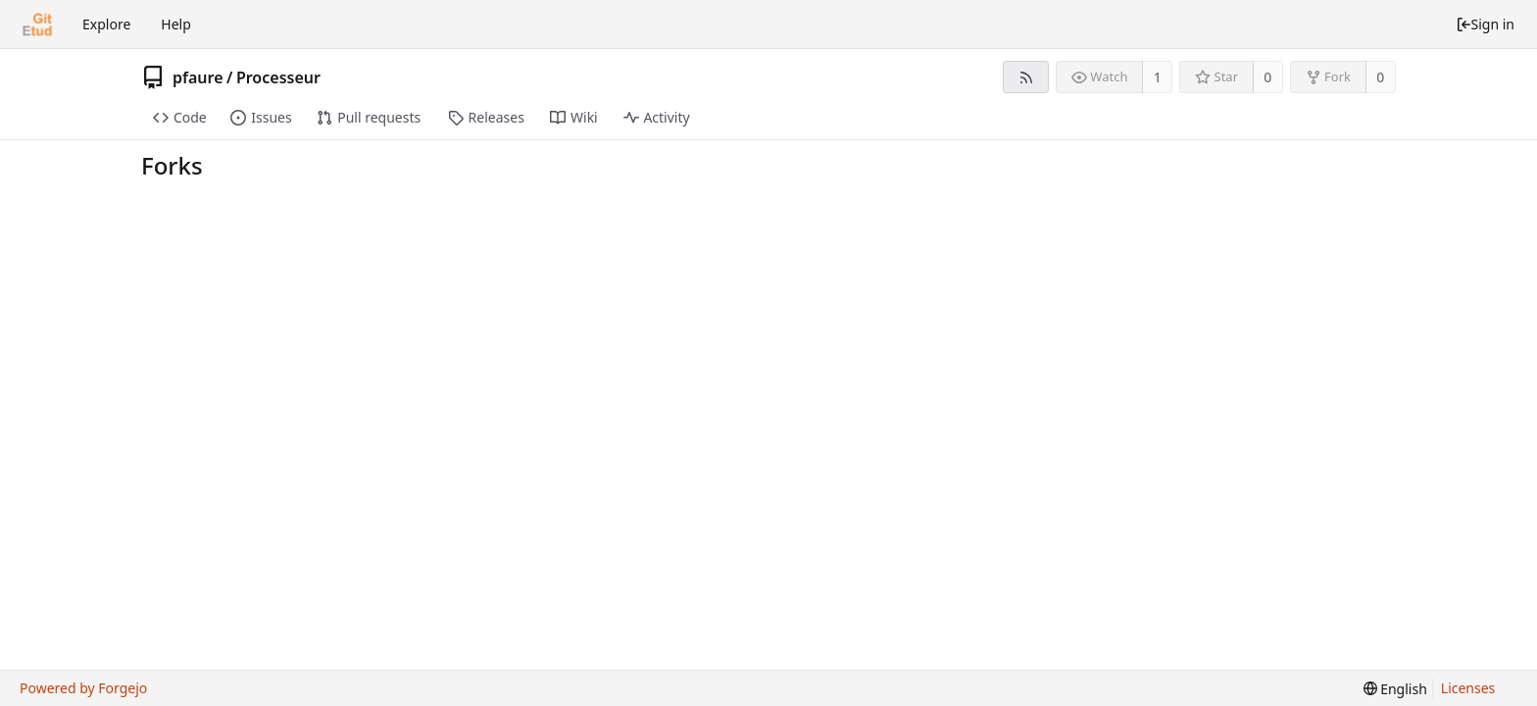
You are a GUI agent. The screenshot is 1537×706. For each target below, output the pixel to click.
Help (176, 24)
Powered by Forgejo (83, 688)
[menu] (1395, 689)
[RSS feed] (1026, 77)
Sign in (1485, 24)
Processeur (278, 77)
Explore (106, 24)
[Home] (37, 24)
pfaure (198, 77)
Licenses (1468, 688)
